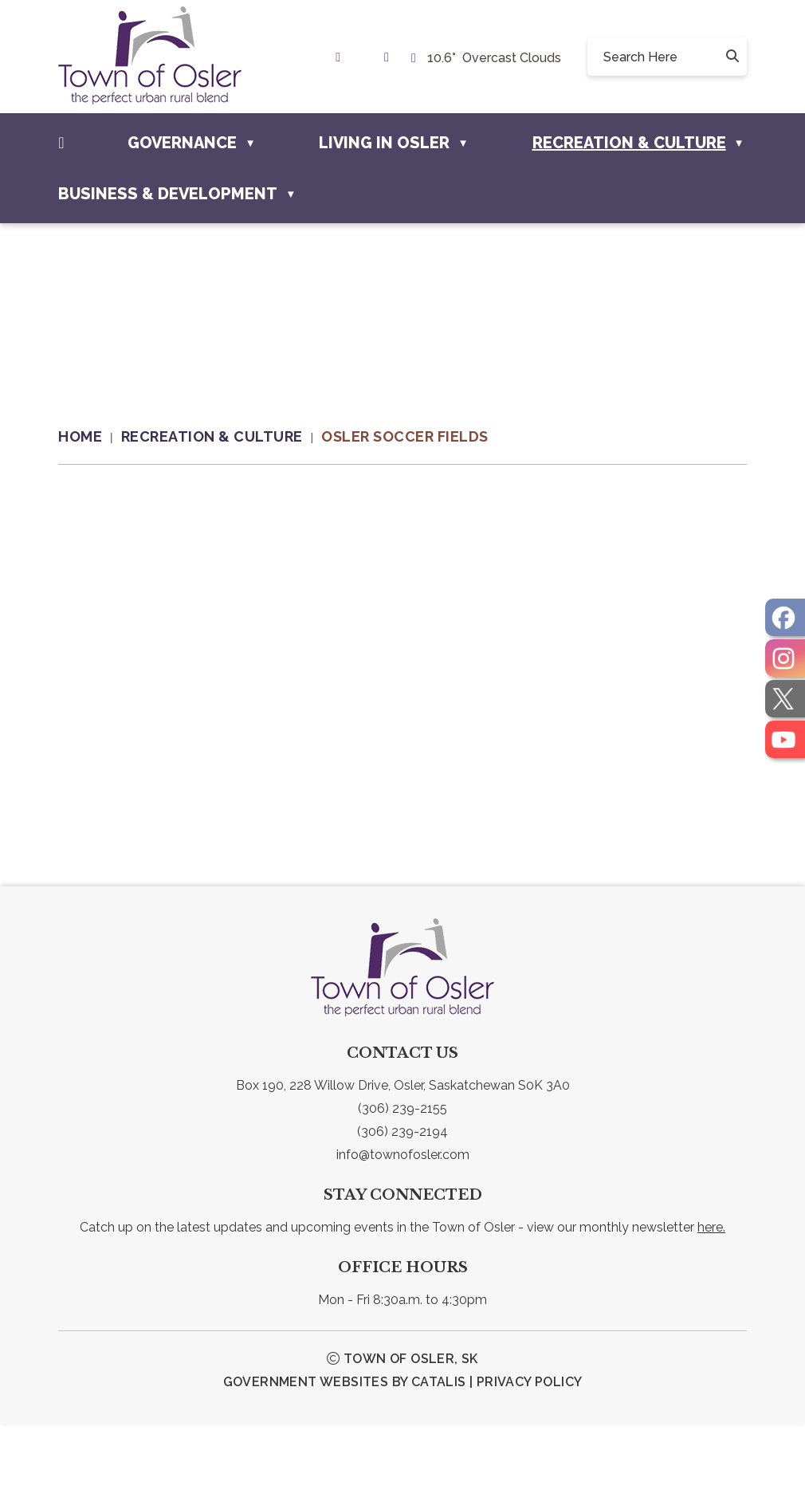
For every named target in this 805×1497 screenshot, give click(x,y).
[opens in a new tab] (785, 617)
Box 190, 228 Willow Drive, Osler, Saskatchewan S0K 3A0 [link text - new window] (403, 1157)
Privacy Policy (530, 1454)
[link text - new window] (342, 57)
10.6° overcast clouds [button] (494, 57)
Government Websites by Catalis (344, 1454)
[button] (731, 57)
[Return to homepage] (89, 437)
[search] (661, 56)
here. (711, 1299)
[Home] (61, 142)
